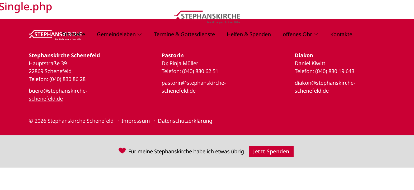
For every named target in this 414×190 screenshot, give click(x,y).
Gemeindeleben (116, 34)
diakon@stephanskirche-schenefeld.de (325, 86)
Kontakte (341, 34)
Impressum (135, 120)
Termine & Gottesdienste (184, 34)
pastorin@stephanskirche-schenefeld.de (194, 86)
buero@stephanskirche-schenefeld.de (58, 94)
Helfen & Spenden (249, 34)
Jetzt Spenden (271, 151)
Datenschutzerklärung (185, 120)
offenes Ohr (297, 34)
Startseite (73, 34)
